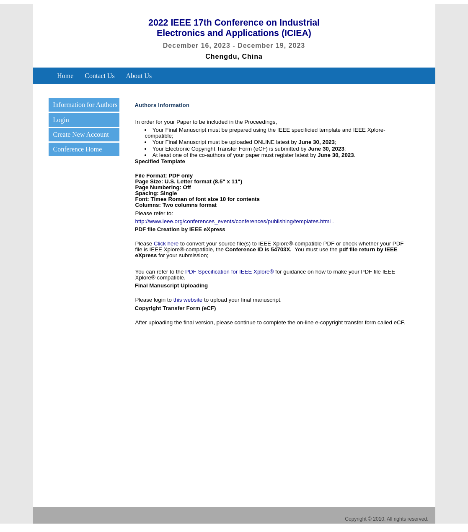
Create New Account (81, 134)
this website (188, 300)
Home (65, 76)
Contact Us (100, 76)
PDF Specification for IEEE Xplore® (229, 272)
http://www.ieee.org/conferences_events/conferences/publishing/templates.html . (234, 221)
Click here (166, 243)
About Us (139, 76)
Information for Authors (85, 104)
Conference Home (77, 149)
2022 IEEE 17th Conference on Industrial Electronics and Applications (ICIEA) (234, 28)
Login (61, 119)
